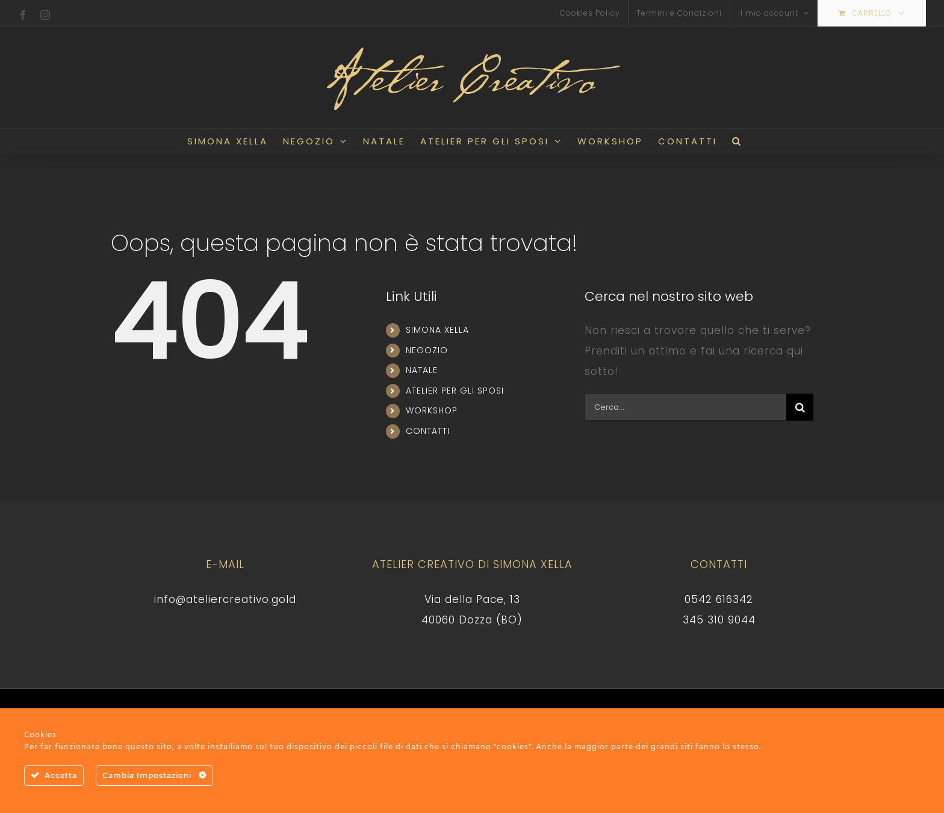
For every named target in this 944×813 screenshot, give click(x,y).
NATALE (422, 370)
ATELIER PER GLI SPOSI (455, 391)
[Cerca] (799, 407)
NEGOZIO (427, 350)
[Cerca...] (685, 407)
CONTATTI (428, 431)
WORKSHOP (432, 410)
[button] (737, 141)
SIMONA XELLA (437, 330)
